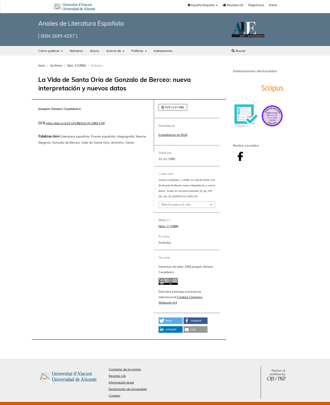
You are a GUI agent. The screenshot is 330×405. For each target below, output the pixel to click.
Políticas (137, 51)
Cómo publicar (49, 51)
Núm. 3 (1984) (76, 65)
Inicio (41, 65)
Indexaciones (163, 51)
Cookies (114, 396)
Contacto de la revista (125, 369)
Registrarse (256, 5)
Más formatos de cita (176, 205)
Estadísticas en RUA (173, 135)
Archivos (56, 65)
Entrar (273, 5)
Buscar (238, 51)
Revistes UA (233, 5)
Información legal (121, 382)
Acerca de (114, 51)
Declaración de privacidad (128, 389)
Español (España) (201, 5)
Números (76, 51)
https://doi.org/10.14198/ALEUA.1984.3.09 (75, 123)
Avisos (94, 51)
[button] (171, 320)
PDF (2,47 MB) (174, 107)
